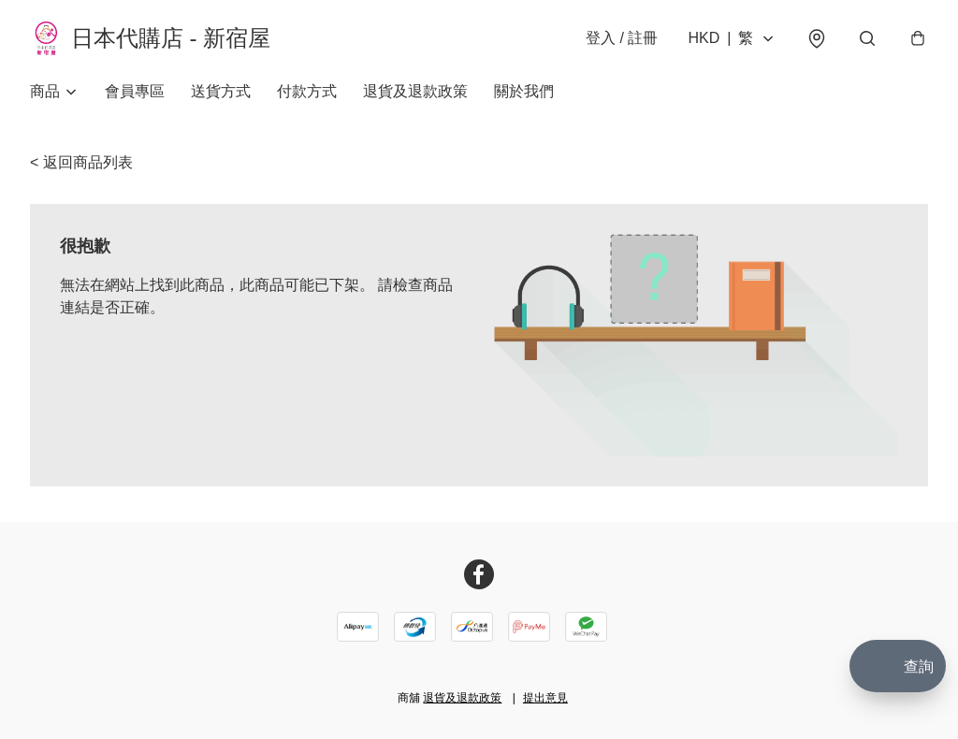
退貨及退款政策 (415, 93)
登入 (621, 39)
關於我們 (524, 93)
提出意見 (545, 697)
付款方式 (307, 93)
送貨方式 (221, 93)
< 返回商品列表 (81, 164)
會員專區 (135, 93)
